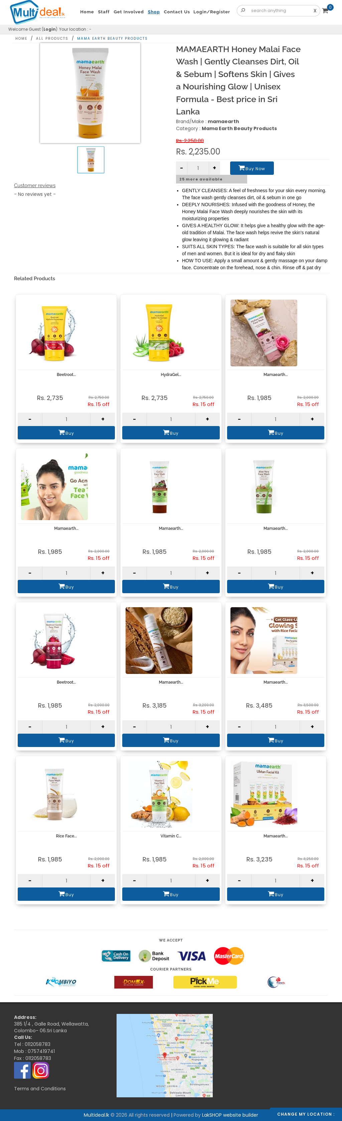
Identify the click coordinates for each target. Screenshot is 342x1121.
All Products (52, 38)
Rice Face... (66, 836)
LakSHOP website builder (230, 1115)
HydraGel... (171, 374)
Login (49, 29)
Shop (154, 11)
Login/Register (211, 11)
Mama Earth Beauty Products (112, 38)
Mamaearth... (276, 374)
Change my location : (306, 1114)
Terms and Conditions (40, 1088)
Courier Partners (171, 969)
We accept (171, 940)
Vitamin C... (171, 836)
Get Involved (129, 11)
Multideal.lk (141, 1022)
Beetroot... (66, 374)
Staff (104, 11)
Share (312, 37)
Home (21, 38)
